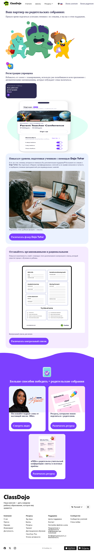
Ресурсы (29, 525)
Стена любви (75, 522)
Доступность (8, 531)
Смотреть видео (21, 425)
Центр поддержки (55, 519)
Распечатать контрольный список (29, 341)
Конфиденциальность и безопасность (57, 536)
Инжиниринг (8, 528)
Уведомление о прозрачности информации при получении (54, 530)
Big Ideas (29, 519)
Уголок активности (33, 537)
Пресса (6, 522)
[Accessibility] (88, 507)
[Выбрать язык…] (60, 3)
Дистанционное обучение (35, 531)
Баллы (28, 522)
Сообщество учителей (78, 519)
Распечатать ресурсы (63, 425)
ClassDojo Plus (31, 534)
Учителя (28, 4)
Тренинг (29, 528)
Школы (38, 4)
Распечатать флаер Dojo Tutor (27, 237)
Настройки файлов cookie (58, 525)
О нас (6, 519)
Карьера (7, 525)
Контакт (51, 522)
